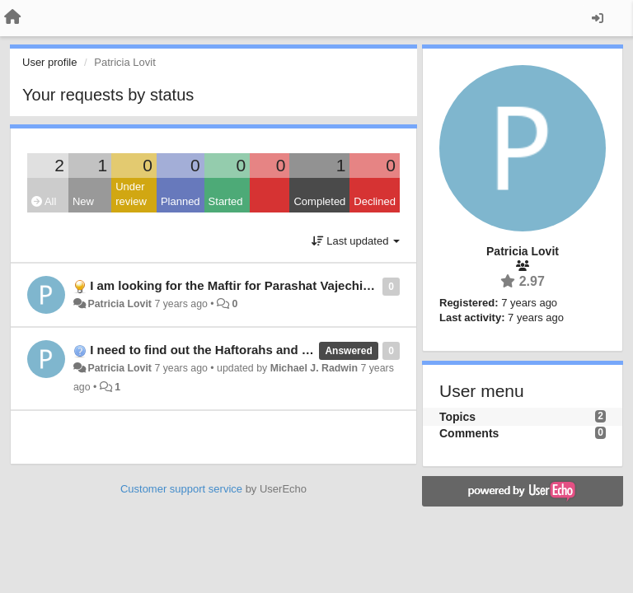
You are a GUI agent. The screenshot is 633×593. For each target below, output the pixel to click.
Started (226, 201)
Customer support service (181, 489)
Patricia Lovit (119, 304)
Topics (457, 416)
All (43, 201)
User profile (49, 62)
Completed (319, 201)
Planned (180, 201)
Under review (131, 194)
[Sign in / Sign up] (597, 18)
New (83, 201)
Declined (375, 201)
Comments (469, 433)
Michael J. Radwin (314, 368)
